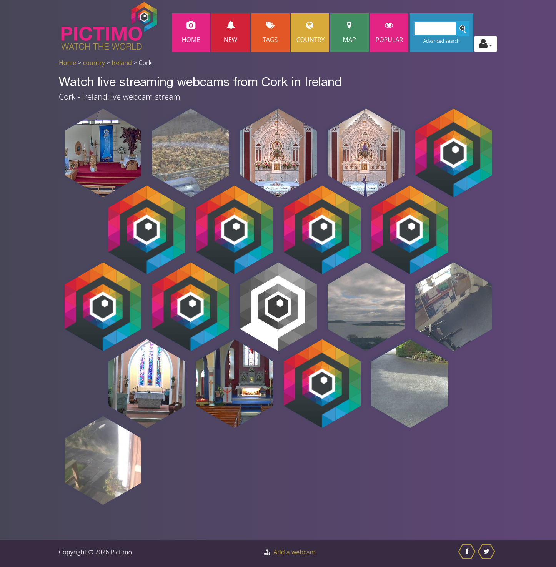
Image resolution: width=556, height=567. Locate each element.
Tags (270, 32)
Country (310, 32)
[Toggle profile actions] (485, 44)
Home (191, 32)
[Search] (441, 28)
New (230, 32)
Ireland (122, 62)
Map (349, 32)
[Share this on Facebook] (468, 553)
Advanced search (441, 41)
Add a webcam (294, 552)
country (94, 62)
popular (389, 32)
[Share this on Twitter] (487, 553)
